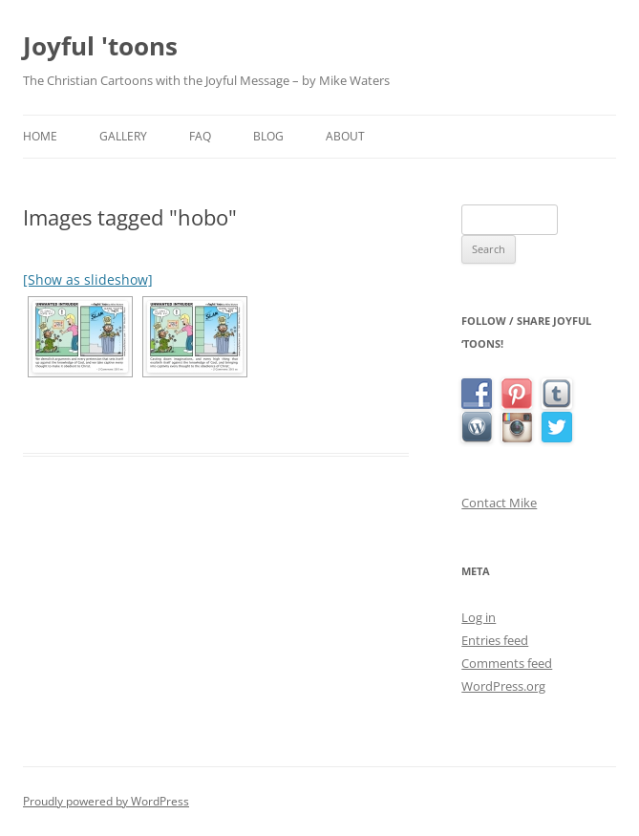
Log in (478, 617)
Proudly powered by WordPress (106, 801)
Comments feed (506, 663)
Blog (268, 136)
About (345, 136)
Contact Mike (499, 502)
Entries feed (494, 640)
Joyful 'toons (100, 46)
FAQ (200, 136)
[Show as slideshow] (88, 279)
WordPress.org (503, 686)
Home (40, 136)
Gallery (123, 136)
